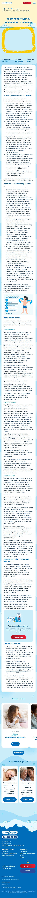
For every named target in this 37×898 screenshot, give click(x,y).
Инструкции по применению (9, 853)
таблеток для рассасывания (23, 585)
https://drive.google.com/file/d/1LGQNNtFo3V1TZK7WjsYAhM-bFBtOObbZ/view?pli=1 (19, 654)
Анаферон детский (10, 576)
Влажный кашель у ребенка (15, 737)
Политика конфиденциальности (10, 879)
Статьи (22, 857)
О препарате (4, 851)
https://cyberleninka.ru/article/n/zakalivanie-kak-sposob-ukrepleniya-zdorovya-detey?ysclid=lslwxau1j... (19, 669)
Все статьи (18, 752)
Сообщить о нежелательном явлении (11, 887)
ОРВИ (20, 168)
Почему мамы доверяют (7, 855)
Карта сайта (4, 884)
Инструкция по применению (27, 853)
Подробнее (10, 799)
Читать (15, 744)
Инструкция (27, 2)
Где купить (18, 637)
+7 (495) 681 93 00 (6, 841)
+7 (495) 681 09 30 (6, 843)
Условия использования (7, 876)
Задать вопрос (27, 871)
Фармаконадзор (5, 882)
